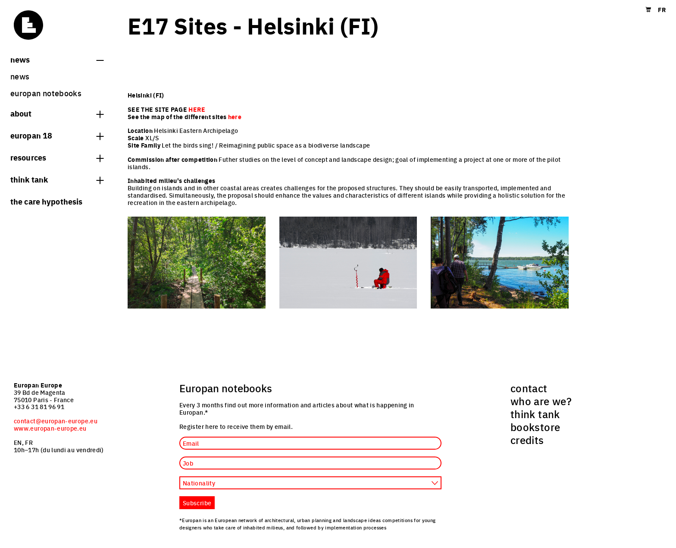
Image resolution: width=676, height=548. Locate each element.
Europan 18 (56, 135)
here (234, 116)
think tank (56, 179)
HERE (196, 109)
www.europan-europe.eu (50, 428)
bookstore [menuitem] (535, 426)
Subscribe (197, 502)
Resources (56, 157)
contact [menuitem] (529, 388)
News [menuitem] (19, 76)
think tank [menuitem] (535, 413)
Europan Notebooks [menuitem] (45, 93)
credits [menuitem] (527, 439)
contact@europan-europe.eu (55, 420)
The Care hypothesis (46, 201)
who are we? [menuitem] (541, 401)
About (56, 113)
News (56, 59)
